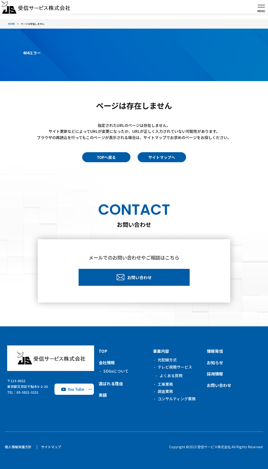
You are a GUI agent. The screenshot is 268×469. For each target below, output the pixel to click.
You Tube (76, 389)
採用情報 (215, 374)
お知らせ (215, 362)
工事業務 (165, 384)
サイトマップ (51, 446)
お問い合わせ (219, 385)
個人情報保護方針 (18, 446)
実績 (103, 395)
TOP (103, 351)
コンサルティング (177, 398)
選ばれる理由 (111, 383)
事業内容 (161, 351)
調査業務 (165, 391)
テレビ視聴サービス (175, 367)
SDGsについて (116, 371)
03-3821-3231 (27, 392)
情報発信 (215, 351)
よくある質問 (171, 375)
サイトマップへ (161, 157)
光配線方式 (167, 360)
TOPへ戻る (106, 157)
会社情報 (107, 362)
